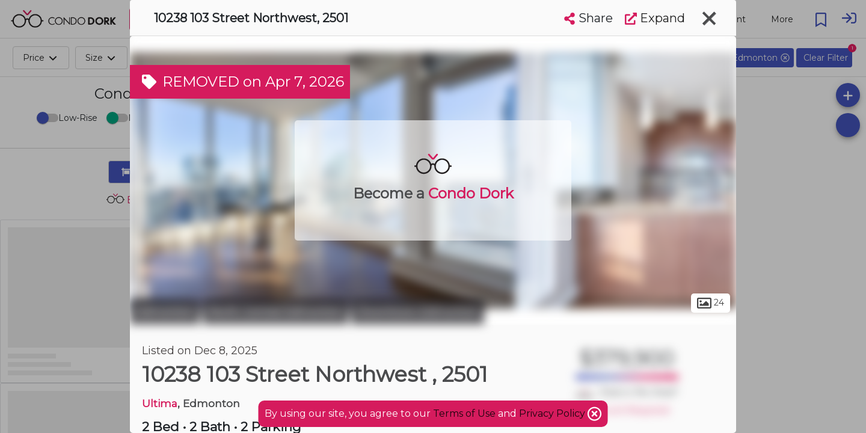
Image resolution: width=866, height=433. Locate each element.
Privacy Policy (553, 413)
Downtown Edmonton (417, 311)
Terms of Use (464, 413)
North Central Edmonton (275, 311)
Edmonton (165, 311)
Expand (655, 18)
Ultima (159, 403)
